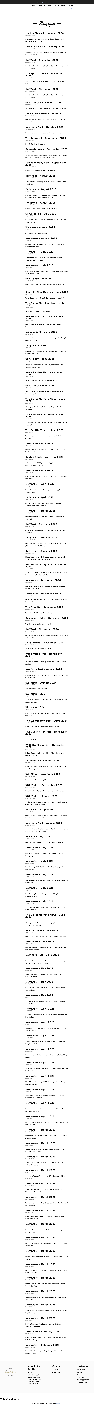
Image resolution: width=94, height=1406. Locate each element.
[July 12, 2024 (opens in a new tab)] (29, 722)
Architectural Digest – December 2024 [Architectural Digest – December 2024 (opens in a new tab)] (45, 565)
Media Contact (57, 1372)
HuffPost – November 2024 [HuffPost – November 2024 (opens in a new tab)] (42, 629)
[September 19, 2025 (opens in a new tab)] (30, 151)
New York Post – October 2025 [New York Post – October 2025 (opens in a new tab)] (44, 127)
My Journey (81, 1369)
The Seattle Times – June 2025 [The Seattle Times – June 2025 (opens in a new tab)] (44, 430)
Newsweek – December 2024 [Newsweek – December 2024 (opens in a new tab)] (43, 580)
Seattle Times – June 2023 (41, 930)
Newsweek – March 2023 (40, 1129)
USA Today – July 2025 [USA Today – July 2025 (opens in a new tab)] (39, 278)
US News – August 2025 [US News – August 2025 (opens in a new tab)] (40, 227)
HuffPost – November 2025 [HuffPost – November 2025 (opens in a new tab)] (42, 89)
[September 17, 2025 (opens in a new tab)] (30, 166)
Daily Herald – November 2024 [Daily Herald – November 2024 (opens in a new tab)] (44, 642)
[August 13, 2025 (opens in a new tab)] (29, 216)
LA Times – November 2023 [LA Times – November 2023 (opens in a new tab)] (42, 760)
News (78, 1374)
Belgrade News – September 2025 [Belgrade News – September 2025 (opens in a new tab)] (46, 149)
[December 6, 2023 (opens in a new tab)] (30, 736)
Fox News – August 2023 (40, 809)
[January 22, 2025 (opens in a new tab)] (30, 539)
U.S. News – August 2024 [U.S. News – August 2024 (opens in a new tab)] (40, 682)
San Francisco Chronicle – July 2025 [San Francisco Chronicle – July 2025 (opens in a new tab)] (44, 317)
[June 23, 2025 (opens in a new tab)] (29, 347)
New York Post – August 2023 (43, 823)
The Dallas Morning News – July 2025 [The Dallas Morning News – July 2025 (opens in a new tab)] (44, 304)
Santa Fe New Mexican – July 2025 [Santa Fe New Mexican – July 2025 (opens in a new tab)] (46, 292)
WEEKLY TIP (65, 9)
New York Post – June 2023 (42, 955)
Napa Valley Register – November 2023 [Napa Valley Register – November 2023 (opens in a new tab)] (46, 732)
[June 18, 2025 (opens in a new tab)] (29, 361)
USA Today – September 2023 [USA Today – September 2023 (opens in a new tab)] (43, 785)
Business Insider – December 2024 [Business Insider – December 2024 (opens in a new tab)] (46, 618)
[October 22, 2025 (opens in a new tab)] (30, 129)
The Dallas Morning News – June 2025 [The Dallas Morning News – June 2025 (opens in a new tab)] (45, 400)
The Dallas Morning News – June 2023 (45, 916)
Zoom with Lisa (82, 1382)
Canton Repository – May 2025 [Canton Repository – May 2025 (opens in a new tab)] (44, 457)
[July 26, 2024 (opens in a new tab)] (29, 709)
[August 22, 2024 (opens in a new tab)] (30, 696)
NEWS (63, 5)
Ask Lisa (55, 1369)
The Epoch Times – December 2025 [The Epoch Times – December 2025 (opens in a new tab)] (43, 74)
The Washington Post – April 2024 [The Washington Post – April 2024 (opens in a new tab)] (46, 720)
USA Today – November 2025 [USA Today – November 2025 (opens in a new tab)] (43, 102)
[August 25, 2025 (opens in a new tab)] (30, 191)
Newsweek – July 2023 (39, 847)
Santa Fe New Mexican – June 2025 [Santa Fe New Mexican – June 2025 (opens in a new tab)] (43, 373)
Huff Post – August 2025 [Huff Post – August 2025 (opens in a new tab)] (40, 176)
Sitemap (79, 1385)
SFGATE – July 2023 (37, 836)
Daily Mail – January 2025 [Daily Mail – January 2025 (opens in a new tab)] (41, 537)
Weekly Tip (80, 1377)
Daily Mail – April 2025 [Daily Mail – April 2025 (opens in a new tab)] (39, 497)
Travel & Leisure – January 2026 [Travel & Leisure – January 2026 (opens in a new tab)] (45, 46)
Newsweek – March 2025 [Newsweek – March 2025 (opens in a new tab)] (40, 510)
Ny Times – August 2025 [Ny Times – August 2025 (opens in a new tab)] (40, 202)
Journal (79, 1372)
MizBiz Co (59, 1403)
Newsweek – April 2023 (39, 1008)
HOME (33, 5)
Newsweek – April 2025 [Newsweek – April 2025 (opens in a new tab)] (39, 484)
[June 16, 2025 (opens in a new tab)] (29, 486)
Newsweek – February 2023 (42, 1331)
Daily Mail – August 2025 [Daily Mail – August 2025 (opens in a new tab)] (40, 189)
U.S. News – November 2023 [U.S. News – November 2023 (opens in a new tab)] (42, 774)
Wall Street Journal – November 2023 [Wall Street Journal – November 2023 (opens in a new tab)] (45, 746)
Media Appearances (83, 1380)
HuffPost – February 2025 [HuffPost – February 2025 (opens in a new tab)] (41, 524)
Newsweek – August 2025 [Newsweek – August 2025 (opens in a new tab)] (41, 238)
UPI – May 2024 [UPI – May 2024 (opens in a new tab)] (35, 707)
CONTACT (70, 5)
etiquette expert (33, 1375)
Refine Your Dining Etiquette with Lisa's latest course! (47, 2)
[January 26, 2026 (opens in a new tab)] (30, 35)
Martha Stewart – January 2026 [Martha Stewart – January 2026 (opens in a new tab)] (44, 33)
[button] (72, 8)
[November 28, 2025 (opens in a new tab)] (30, 91)
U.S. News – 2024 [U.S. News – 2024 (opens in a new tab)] (36, 693)
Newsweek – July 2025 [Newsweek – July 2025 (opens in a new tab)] (39, 251)
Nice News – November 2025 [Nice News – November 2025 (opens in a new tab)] (43, 113)
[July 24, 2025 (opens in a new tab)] (29, 254)
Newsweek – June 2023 (39, 941)
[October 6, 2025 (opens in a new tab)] (29, 140)
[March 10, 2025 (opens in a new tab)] (29, 526)
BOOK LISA (47, 5)
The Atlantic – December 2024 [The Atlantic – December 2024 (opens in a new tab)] (44, 607)
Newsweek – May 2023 (39, 968)
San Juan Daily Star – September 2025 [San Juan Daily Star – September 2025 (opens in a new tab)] (45, 163)
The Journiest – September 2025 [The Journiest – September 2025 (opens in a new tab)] (45, 138)
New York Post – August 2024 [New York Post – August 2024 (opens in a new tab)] (43, 669)
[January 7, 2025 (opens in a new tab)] (29, 568)
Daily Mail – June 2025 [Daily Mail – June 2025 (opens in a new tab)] (39, 345)
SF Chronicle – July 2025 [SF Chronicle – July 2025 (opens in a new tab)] (40, 213)
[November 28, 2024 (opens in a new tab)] (30, 631)
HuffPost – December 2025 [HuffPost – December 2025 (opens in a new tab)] (42, 60)
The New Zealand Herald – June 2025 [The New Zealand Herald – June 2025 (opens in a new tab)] (44, 415)
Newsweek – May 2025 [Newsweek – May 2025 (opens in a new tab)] (39, 443)
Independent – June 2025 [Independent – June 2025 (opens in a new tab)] (41, 332)
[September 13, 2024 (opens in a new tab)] (30, 671)
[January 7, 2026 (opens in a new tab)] (29, 77)
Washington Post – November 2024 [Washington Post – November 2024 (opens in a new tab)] (43, 654)
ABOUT (40, 5)
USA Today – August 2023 (41, 796)
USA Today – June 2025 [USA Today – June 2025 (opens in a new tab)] (40, 359)
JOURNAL (56, 5)
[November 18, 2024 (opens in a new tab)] (30, 658)
